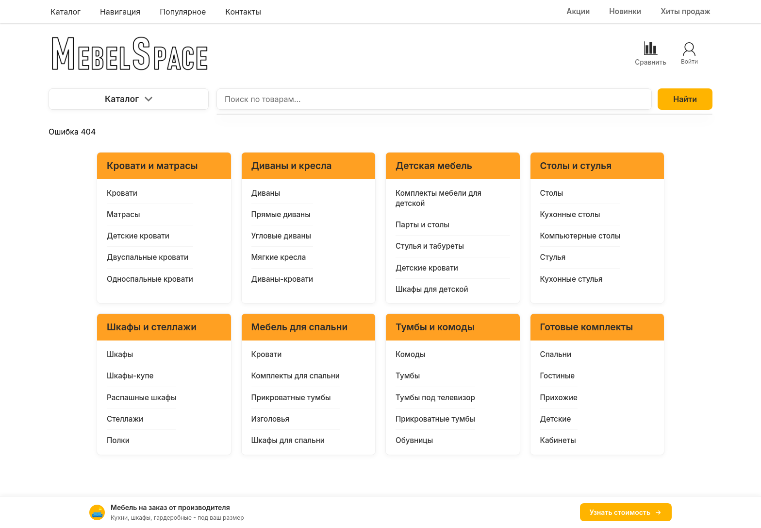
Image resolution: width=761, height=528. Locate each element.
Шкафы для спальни (288, 440)
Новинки (625, 11)
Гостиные (557, 375)
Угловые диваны (281, 235)
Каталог (128, 99)
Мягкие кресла (278, 257)
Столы (551, 193)
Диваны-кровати (282, 279)
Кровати (122, 193)
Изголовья (270, 419)
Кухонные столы (570, 214)
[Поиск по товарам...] (434, 99)
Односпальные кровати (150, 279)
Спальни (556, 354)
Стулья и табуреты (430, 246)
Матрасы (123, 214)
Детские (555, 419)
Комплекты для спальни (295, 375)
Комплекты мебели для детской (438, 198)
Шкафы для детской (432, 289)
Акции (578, 11)
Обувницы (414, 440)
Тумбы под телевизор (435, 397)
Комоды (410, 354)
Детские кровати (138, 235)
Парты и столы (422, 224)
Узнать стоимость (626, 512)
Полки (118, 440)
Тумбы (408, 375)
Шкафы (120, 354)
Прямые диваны (281, 214)
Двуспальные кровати (147, 257)
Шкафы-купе (130, 375)
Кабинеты (558, 440)
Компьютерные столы (580, 235)
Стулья (553, 257)
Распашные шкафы (141, 397)
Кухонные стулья (571, 279)
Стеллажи (125, 419)
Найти (685, 99)
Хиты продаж (686, 11)
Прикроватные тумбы (291, 397)
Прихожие (559, 397)
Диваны (266, 193)
